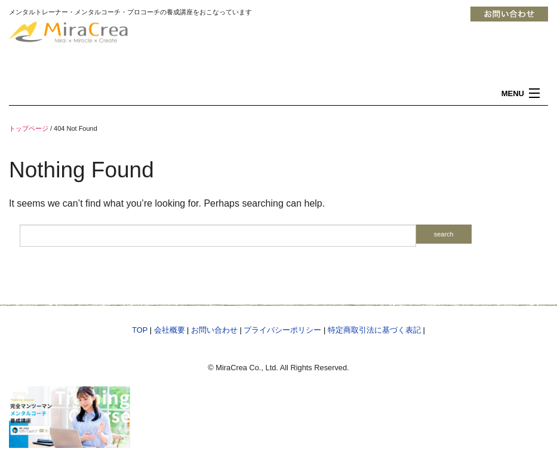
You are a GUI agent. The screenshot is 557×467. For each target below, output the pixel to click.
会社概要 (169, 329)
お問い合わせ (214, 329)
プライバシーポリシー (282, 329)
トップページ (28, 128)
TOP (139, 329)
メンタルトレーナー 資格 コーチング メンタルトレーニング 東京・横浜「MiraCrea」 (98, 43)
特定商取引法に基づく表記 (374, 329)
